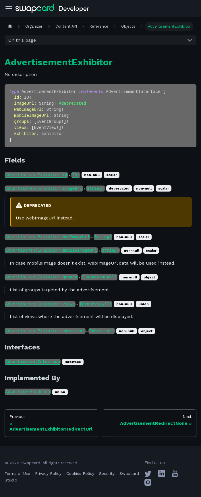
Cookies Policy (80, 473)
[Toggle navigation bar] (9, 8)
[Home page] (10, 26)
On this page (22, 40)
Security (107, 473)
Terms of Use (17, 473)
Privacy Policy (48, 473)
